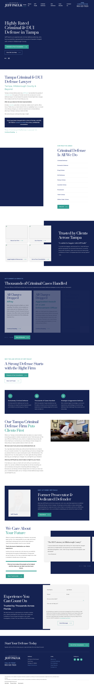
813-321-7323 (82, 6)
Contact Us (54, 653)
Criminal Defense (55, 647)
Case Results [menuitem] (61, 4)
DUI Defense (54, 649)
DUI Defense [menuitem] (53, 4)
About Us (53, 645)
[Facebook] (75, 645)
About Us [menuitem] (29, 4)
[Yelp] (81, 645)
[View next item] (11, 337)
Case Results (54, 651)
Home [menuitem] (24, 4)
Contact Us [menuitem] (69, 4)
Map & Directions (32, 651)
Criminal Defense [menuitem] (43, 4)
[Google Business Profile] (78, 645)
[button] (9, 58)
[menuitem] (7, 669)
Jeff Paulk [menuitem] (35, 4)
